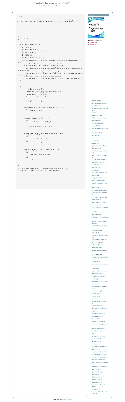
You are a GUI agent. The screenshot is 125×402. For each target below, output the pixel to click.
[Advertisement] (95, 73)
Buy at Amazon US (92, 42)
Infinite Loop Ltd (68, 399)
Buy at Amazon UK (92, 44)
